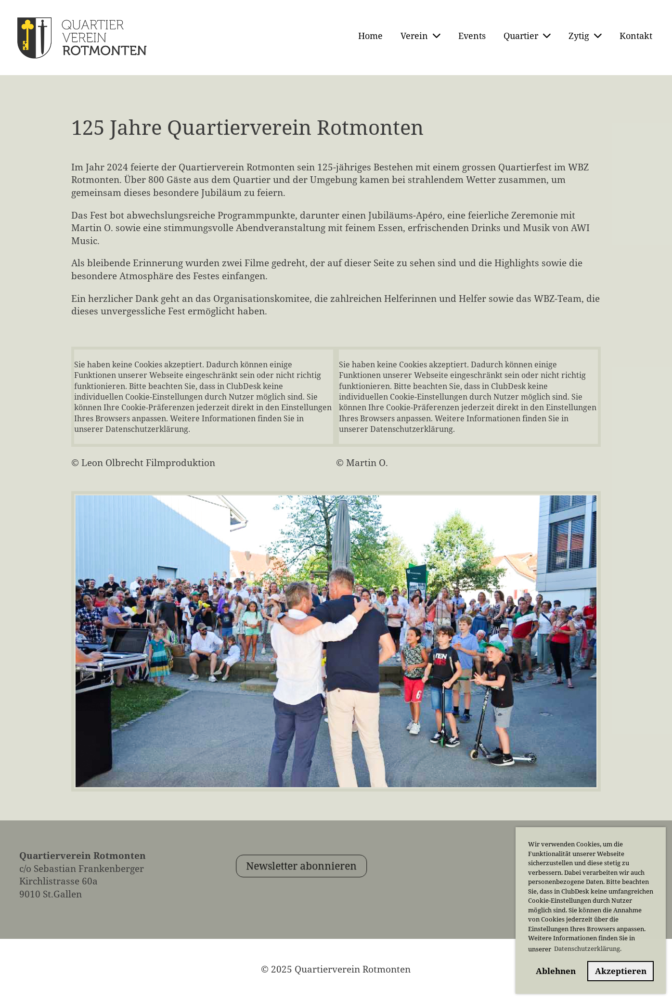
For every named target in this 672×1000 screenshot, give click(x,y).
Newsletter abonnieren (322, 887)
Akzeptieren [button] (620, 970)
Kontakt (636, 35)
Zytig (585, 35)
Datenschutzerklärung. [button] (587, 948)
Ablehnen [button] (556, 970)
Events (472, 35)
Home (370, 35)
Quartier (527, 35)
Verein (420, 35)
